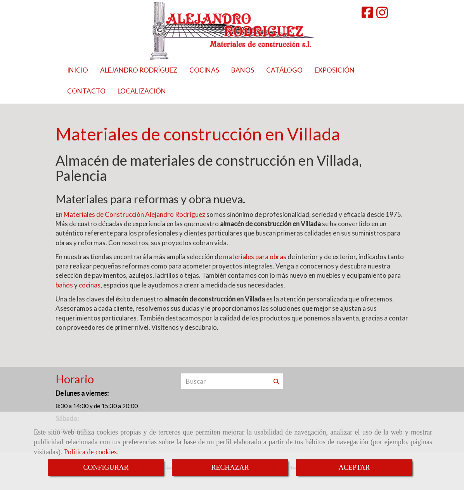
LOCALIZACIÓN (142, 91)
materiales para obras (254, 257)
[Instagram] (382, 15)
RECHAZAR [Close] (230, 467)
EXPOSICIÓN (335, 70)
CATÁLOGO (284, 70)
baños (64, 285)
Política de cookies (90, 452)
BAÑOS (242, 70)
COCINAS (204, 70)
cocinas (89, 285)
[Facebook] (367, 15)
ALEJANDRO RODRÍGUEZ (138, 70)
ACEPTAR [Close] (354, 467)
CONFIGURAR (105, 467)
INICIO (77, 70)
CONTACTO (86, 91)
